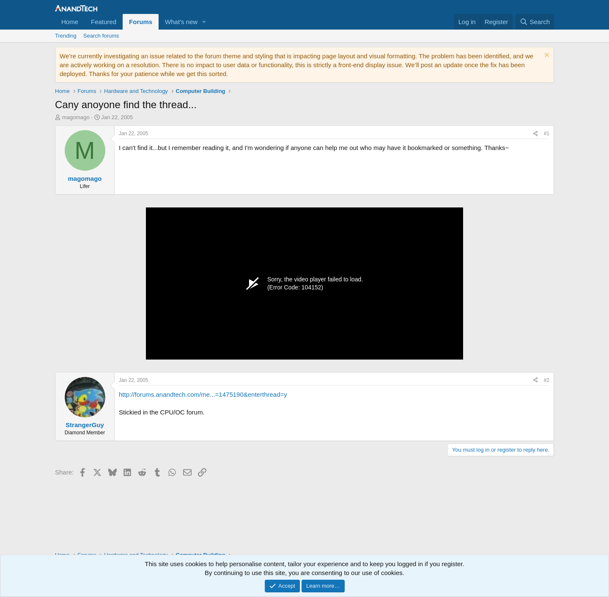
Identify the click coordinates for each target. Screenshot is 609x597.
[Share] (535, 134)
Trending (66, 36)
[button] (204, 22)
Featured (103, 21)
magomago (76, 117)
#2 (546, 380)
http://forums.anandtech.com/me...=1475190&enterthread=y (203, 394)
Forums (140, 21)
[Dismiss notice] (545, 56)
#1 (546, 133)
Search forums (101, 36)
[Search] (535, 22)
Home (69, 21)
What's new (181, 21)
